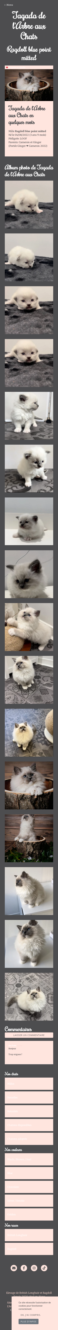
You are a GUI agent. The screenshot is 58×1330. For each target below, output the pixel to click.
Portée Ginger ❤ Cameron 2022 (27, 145)
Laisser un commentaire (29, 1035)
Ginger (37, 142)
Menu (9, 5)
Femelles (12, 1097)
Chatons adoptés (17, 1138)
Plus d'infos (29, 1321)
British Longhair (17, 1235)
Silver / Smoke (15, 1200)
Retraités (12, 1111)
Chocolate (13, 1186)
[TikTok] (44, 1267)
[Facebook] (24, 1267)
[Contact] (14, 1267)
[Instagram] (34, 1267)
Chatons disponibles (19, 1125)
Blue (10, 1173)
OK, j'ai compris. (31, 1314)
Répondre (44, 1058)
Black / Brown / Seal (19, 1159)
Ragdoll (11, 1248)
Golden (11, 1214)
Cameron (24, 142)
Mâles (10, 1083)
